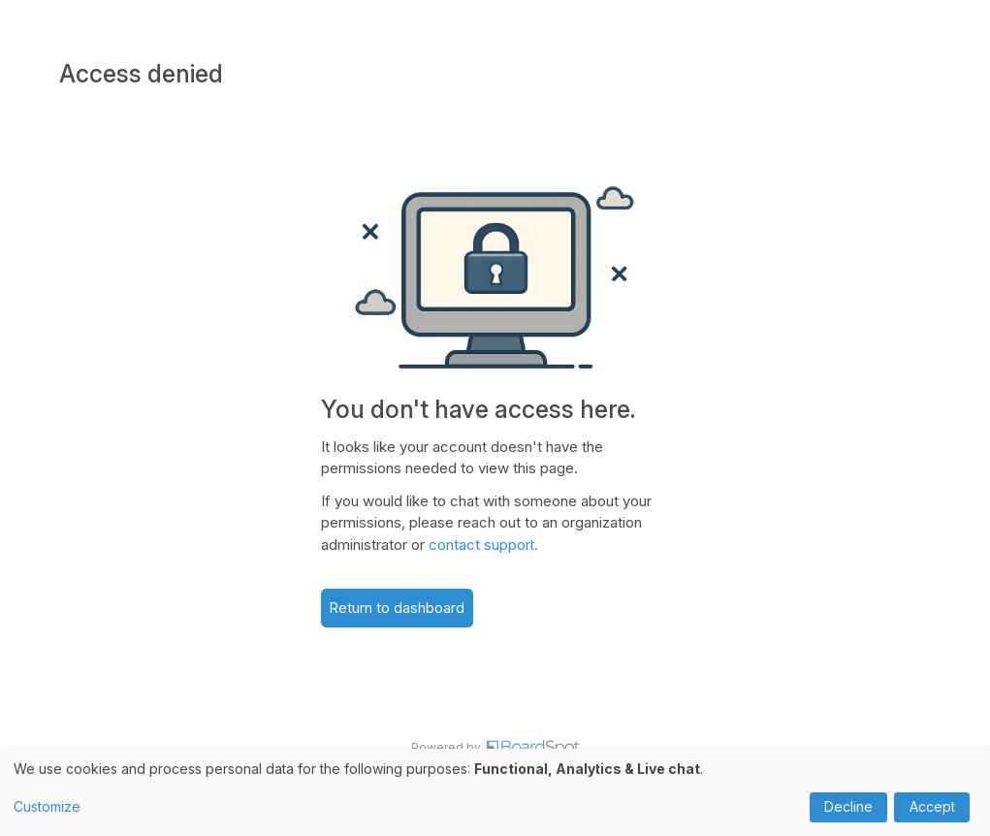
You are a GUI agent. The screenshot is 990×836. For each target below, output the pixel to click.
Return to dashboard (396, 607)
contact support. (483, 544)
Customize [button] (47, 806)
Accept (932, 806)
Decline (848, 806)
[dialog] (495, 792)
